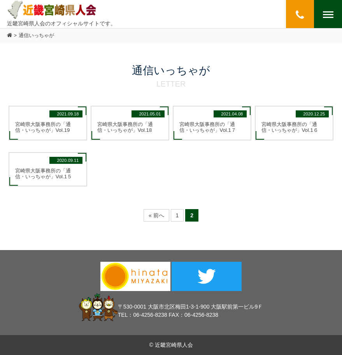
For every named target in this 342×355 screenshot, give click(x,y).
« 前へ (156, 215)
